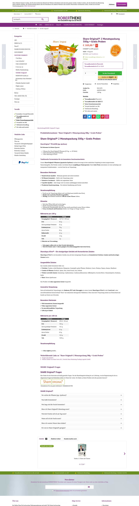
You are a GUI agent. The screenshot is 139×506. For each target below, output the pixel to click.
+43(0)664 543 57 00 (20, 475)
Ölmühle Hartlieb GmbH (23, 83)
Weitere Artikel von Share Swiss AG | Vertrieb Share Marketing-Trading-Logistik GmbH (65, 362)
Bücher (16, 93)
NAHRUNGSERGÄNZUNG (22, 49)
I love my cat (19, 67)
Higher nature (20, 86)
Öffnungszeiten (18, 139)
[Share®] (58, 25)
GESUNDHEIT (18, 52)
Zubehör (43, 371)
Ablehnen (111, 4)
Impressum (106, 442)
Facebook (69, 495)
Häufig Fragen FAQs (20, 146)
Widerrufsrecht (77, 449)
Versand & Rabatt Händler (21, 153)
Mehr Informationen (29, 6)
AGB (74, 445)
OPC (15, 40)
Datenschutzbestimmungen (63, 423)
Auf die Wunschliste (101, 84)
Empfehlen (115, 84)
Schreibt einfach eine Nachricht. (31, 454)
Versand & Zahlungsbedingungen (23, 143)
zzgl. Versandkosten (93, 54)
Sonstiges (17, 99)
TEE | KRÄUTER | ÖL (20, 96)
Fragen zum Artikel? (47, 361)
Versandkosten (65, 490)
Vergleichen (87, 84)
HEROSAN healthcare (22, 75)
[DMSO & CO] (49, 25)
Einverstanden (121, 4)
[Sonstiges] (100, 25)
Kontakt (75, 438)
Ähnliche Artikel (55, 371)
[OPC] (41, 25)
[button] (105, 78)
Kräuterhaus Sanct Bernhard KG (23, 79)
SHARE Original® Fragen (58, 129)
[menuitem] (121, 14)
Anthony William (20, 89)
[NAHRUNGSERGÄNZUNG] (72, 25)
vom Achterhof (20, 61)
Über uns (16, 102)
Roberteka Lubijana (19, 150)
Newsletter (106, 438)
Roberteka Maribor (19, 148)
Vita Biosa (19, 58)
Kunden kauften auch (70, 371)
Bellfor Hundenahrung (22, 70)
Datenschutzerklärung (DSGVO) (111, 447)
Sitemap (75, 447)
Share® (16, 46)
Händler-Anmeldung (20, 155)
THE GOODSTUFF (21, 64)
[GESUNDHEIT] (89, 25)
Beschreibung (43, 129)
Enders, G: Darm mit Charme (49, 391)
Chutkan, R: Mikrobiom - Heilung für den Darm (71, 392)
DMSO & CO (18, 43)
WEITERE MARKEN (20, 55)
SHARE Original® (21, 73)
